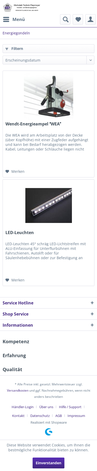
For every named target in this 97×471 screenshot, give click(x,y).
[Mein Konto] (90, 19)
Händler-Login (23, 407)
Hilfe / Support (70, 407)
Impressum (76, 415)
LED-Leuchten (19, 232)
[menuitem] (13, 19)
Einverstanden (48, 462)
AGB (58, 415)
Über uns (46, 407)
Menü (14, 18)
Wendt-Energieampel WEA (33, 124)
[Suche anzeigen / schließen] (65, 19)
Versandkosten (17, 390)
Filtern (14, 48)
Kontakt (18, 415)
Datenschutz (40, 415)
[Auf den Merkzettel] (15, 171)
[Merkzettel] (78, 19)
